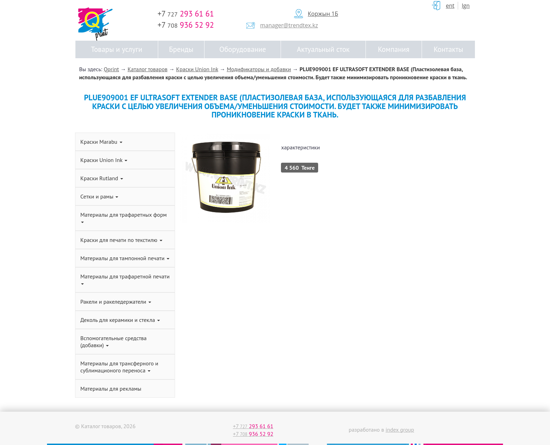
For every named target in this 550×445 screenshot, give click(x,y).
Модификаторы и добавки (259, 69)
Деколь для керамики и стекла (120, 319)
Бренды (181, 49)
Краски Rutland (101, 178)
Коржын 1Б (323, 14)
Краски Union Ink (197, 69)
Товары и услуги (116, 49)
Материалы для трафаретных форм (123, 217)
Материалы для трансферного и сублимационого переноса (119, 367)
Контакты (448, 49)
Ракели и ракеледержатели (115, 301)
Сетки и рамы (99, 196)
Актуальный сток (323, 49)
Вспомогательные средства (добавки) (113, 342)
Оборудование (242, 49)
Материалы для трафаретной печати (124, 279)
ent (450, 5)
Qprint (111, 69)
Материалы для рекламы (110, 388)
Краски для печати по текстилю (121, 239)
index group (399, 429)
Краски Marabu (101, 141)
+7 (185, 13)
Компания (393, 49)
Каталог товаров (148, 69)
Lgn (466, 5)
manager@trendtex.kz (289, 25)
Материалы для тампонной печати (124, 258)
